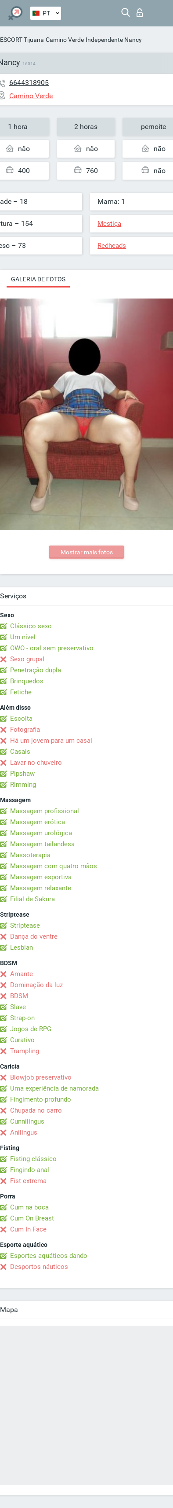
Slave (18, 1007)
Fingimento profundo (40, 1099)
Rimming (23, 785)
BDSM (19, 996)
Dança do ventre (34, 936)
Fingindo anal (29, 1170)
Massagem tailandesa (42, 844)
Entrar (140, 13)
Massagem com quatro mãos (53, 866)
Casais (20, 752)
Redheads (111, 246)
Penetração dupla (35, 670)
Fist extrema (28, 1181)
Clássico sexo (31, 626)
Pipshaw (22, 774)
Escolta (21, 719)
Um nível (23, 637)
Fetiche (21, 692)
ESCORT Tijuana (22, 39)
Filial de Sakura (32, 899)
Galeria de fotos (38, 279)
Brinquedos (26, 681)
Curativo (22, 1040)
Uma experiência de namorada (54, 1088)
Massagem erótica (37, 822)
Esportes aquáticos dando (48, 1256)
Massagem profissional (44, 811)
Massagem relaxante (40, 888)
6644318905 (29, 82)
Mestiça (109, 224)
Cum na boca (29, 1207)
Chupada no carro (36, 1110)
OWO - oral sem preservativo (52, 648)
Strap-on (22, 1018)
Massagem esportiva (41, 877)
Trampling (24, 1051)
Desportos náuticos (39, 1267)
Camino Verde (65, 39)
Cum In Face (28, 1229)
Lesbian (21, 947)
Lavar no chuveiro (36, 763)
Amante (21, 974)
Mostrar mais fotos (87, 552)
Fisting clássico (33, 1159)
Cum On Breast (32, 1218)
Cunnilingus (27, 1121)
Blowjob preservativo (41, 1077)
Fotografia (25, 730)
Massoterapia (30, 855)
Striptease (25, 925)
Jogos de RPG (30, 1029)
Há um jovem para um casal (51, 741)
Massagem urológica (41, 833)
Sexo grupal (27, 659)
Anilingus (23, 1132)
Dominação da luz (36, 985)
